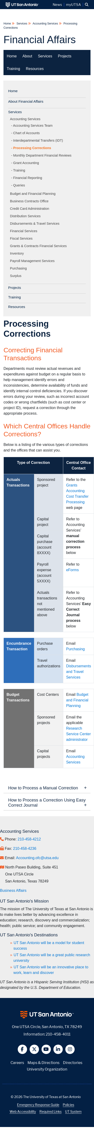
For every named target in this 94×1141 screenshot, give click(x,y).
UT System (73, 1111)
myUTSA (73, 5)
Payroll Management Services (33, 261)
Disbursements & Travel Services (35, 223)
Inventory (18, 253)
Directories (72, 1062)
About (27, 56)
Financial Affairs (39, 39)
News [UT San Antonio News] (57, 5)
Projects (64, 56)
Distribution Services (26, 216)
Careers (17, 1062)
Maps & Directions (43, 1062)
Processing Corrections (32, 148)
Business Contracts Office (30, 201)
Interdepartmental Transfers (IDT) (38, 140)
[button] (86, 5)
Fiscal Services (22, 238)
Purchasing (19, 268)
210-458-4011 (58, 1034)
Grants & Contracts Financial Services (39, 246)
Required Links (50, 1111)
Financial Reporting (27, 178)
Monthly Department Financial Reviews (42, 155)
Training (13, 69)
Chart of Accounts (26, 133)
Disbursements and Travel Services (78, 671)
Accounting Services (45, 23)
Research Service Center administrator (78, 734)
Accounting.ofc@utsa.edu (37, 858)
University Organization (47, 1069)
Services (22, 23)
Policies (68, 1105)
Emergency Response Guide (38, 1105)
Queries (19, 185)
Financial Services (24, 231)
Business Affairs (13, 890)
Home (7, 23)
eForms (72, 570)
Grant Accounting (26, 163)
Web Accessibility (23, 1111)
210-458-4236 (24, 848)
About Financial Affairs (25, 101)
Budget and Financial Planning (34, 194)
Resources (35, 69)
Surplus (16, 276)
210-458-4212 (29, 839)
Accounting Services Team (32, 125)
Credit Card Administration (30, 208)
